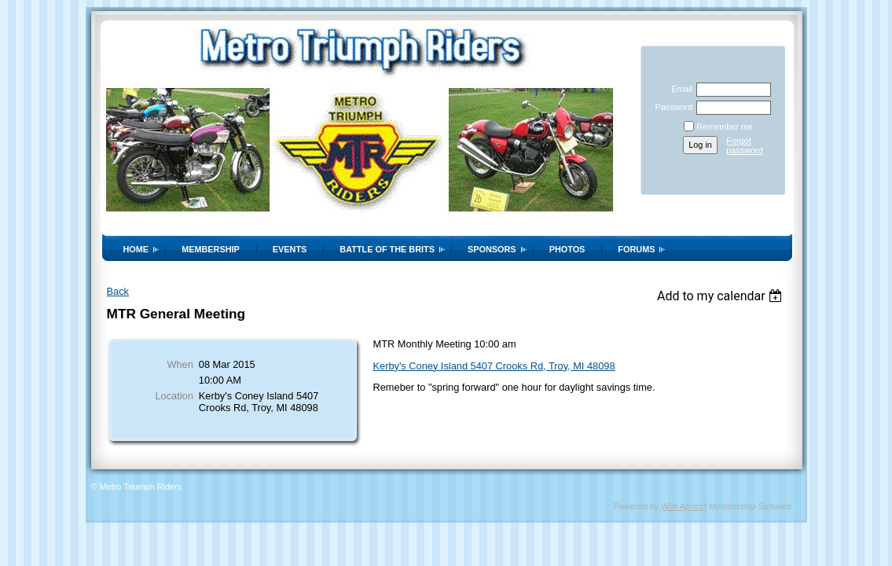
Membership (211, 249)
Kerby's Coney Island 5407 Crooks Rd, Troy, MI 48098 (494, 366)
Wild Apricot (683, 506)
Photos (567, 249)
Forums (636, 249)
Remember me (724, 126)
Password (670, 107)
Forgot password (744, 145)
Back (118, 291)
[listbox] (722, 296)
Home (136, 249)
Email (679, 89)
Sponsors (492, 249)
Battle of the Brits (387, 249)
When (180, 364)
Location (174, 396)
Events (290, 249)
